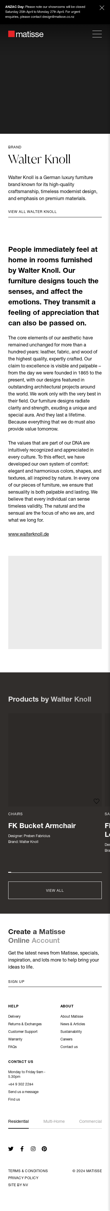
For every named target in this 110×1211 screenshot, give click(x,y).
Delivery (14, 1017)
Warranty (15, 1040)
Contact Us (20, 1062)
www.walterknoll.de (28, 534)
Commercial (90, 1122)
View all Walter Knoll (32, 212)
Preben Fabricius (37, 836)
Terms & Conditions (28, 1171)
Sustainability (71, 1032)
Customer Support (23, 1032)
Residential (18, 1122)
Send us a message (23, 1092)
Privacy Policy (23, 1178)
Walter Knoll (28, 842)
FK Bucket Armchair (42, 826)
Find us (14, 1100)
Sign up (16, 982)
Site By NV (18, 1185)
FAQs (12, 1047)
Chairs (15, 814)
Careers (66, 1040)
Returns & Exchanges (25, 1024)
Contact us (69, 1047)
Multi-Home (54, 1122)
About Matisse (71, 1017)
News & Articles (72, 1024)
